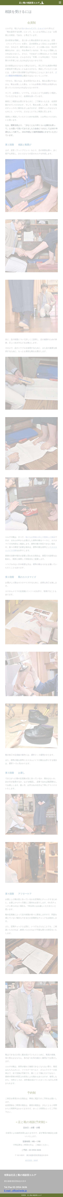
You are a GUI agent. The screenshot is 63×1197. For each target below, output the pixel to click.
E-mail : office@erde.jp (15, 1190)
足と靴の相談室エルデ (29, 3)
